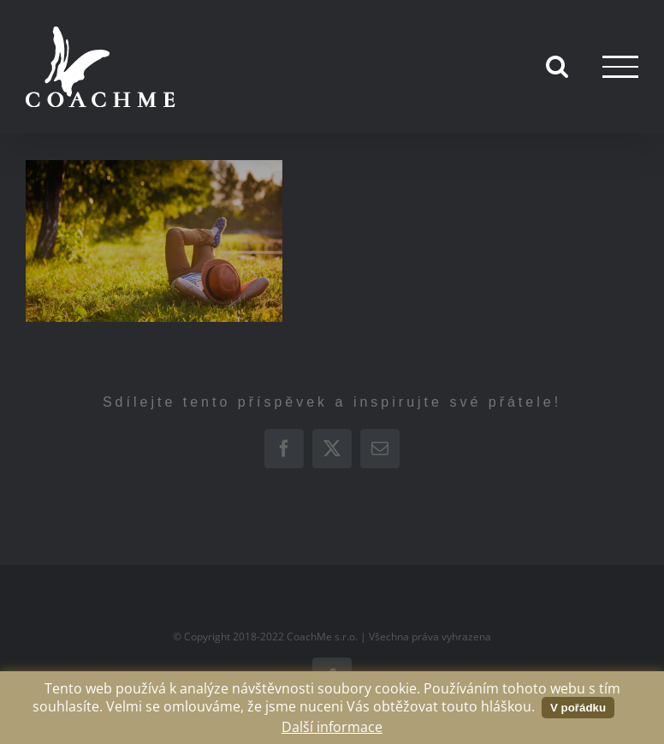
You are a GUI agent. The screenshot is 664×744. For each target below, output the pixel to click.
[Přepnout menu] (620, 66)
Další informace (332, 726)
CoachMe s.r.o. (322, 636)
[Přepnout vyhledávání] (557, 66)
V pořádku (578, 707)
